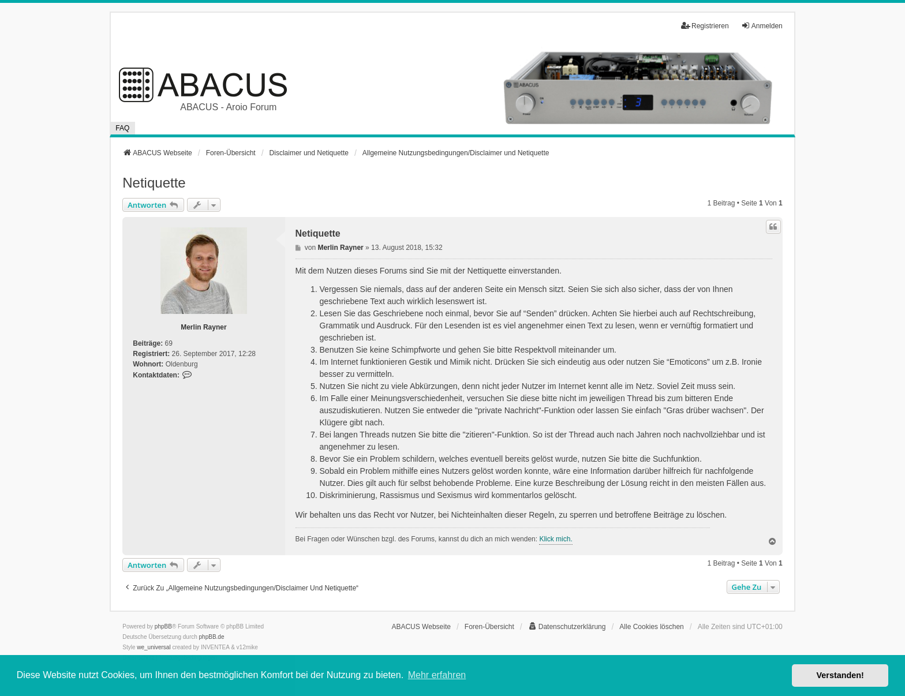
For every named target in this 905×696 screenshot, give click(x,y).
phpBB (163, 626)
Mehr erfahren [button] (437, 675)
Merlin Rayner (203, 327)
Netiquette (153, 182)
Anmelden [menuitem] (762, 25)
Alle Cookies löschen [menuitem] (651, 627)
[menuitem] (567, 627)
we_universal (153, 647)
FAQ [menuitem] (122, 128)
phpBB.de (212, 637)
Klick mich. (555, 539)
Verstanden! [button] (840, 675)
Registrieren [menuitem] (705, 25)
